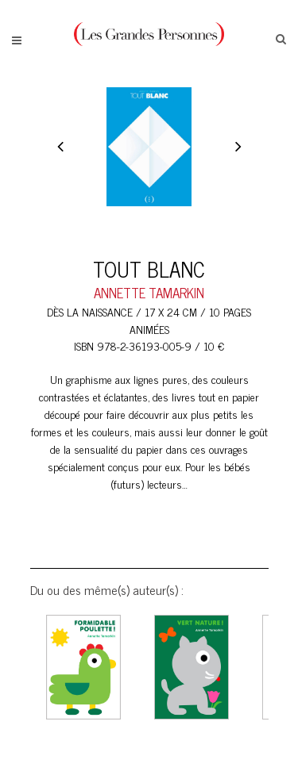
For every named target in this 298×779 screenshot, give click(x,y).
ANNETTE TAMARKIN (149, 293)
